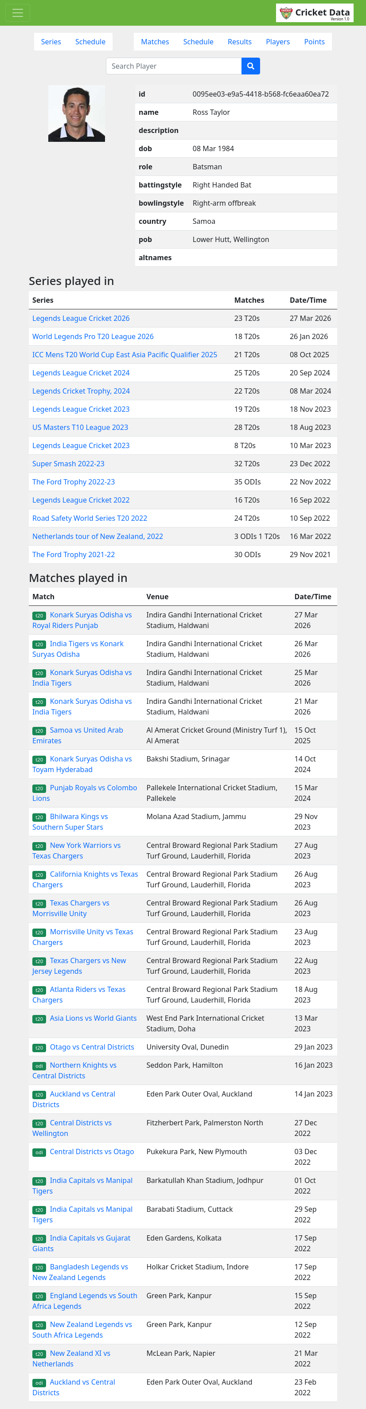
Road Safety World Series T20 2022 (89, 518)
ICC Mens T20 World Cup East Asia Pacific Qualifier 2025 (124, 354)
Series (51, 42)
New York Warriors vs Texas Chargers (76, 850)
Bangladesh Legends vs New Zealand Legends (80, 1272)
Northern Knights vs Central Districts (74, 1070)
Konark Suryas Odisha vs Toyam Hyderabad (82, 764)
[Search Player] (174, 66)
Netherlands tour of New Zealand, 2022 (97, 536)
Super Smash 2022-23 (68, 463)
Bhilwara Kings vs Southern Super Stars (70, 822)
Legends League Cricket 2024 (81, 373)
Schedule (90, 42)
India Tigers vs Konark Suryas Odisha (78, 649)
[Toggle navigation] (17, 13)
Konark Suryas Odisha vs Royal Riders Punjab (82, 620)
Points (314, 42)
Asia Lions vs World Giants (84, 1018)
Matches (155, 42)
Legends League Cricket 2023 (81, 409)
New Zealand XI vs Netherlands (71, 1358)
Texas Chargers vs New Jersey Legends (79, 966)
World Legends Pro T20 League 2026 (93, 336)
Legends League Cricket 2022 (81, 500)
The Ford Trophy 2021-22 (73, 554)
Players (278, 42)
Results (240, 42)
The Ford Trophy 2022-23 (73, 482)
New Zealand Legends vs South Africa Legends (82, 1329)
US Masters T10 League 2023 (80, 427)
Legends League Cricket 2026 (81, 318)
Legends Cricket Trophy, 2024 (81, 391)
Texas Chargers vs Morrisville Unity (70, 908)
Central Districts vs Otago (83, 1151)
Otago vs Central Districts (83, 1047)
